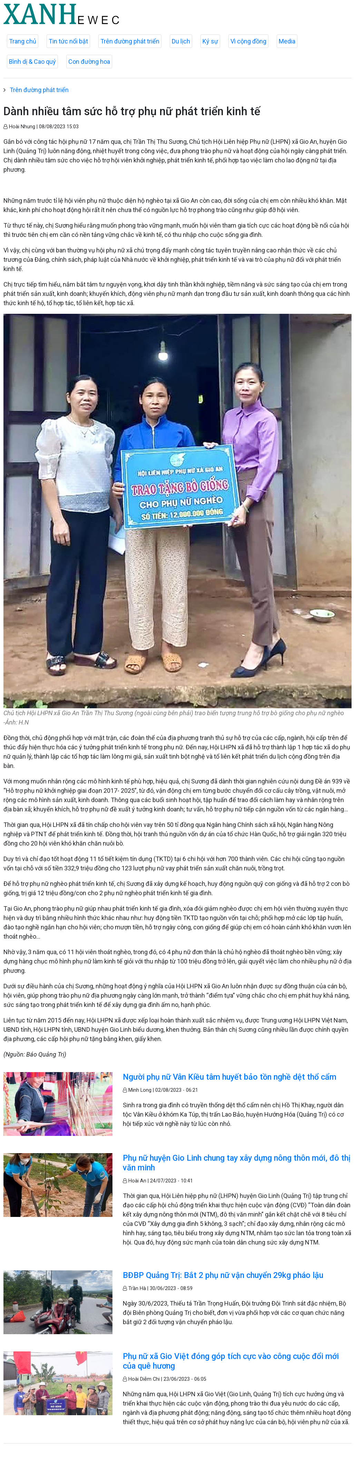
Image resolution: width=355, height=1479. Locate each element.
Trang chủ (22, 41)
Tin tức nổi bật (68, 41)
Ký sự (210, 41)
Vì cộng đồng (248, 41)
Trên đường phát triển (129, 41)
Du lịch (181, 41)
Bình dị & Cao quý (32, 61)
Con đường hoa (89, 61)
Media (287, 41)
